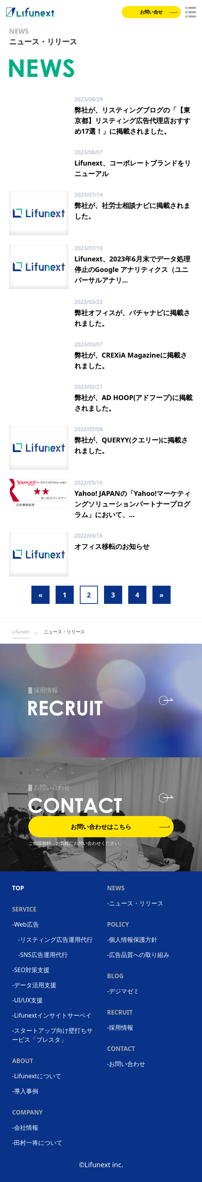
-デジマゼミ (123, 991)
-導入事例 (25, 1091)
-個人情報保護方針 (132, 939)
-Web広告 (25, 924)
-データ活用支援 (34, 985)
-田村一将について (37, 1142)
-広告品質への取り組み (138, 955)
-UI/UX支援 (27, 1000)
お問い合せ (158, 12)
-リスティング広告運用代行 (55, 939)
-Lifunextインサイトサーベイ (52, 1015)
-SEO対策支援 (31, 970)
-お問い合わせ (126, 1064)
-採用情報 (120, 1027)
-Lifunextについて (36, 1076)
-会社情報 (25, 1127)
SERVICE (24, 909)
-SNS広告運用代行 (43, 955)
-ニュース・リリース (135, 903)
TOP (18, 888)
